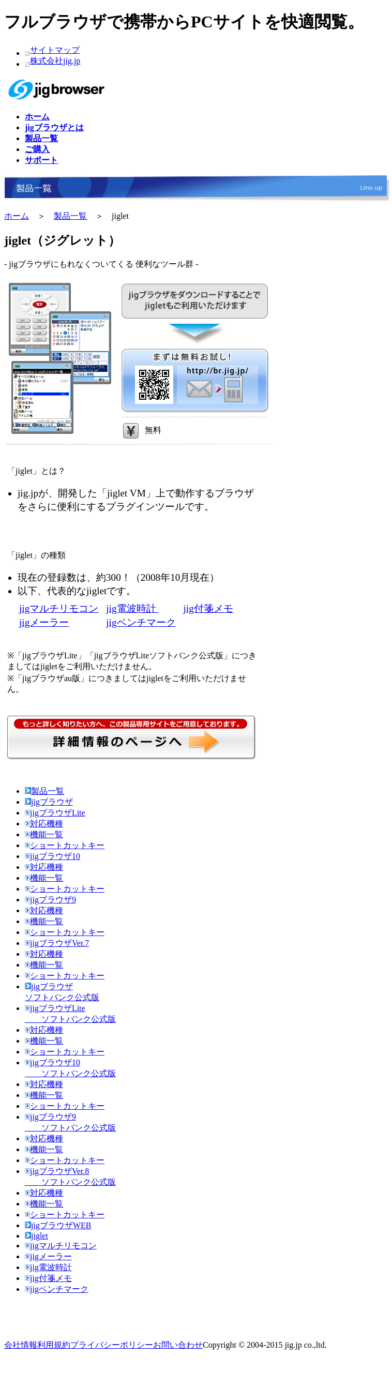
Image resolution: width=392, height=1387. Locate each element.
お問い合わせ (178, 1344)
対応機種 (44, 823)
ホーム (16, 216)
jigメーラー (44, 622)
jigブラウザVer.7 (57, 943)
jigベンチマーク (140, 622)
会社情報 (20, 1344)
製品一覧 (70, 216)
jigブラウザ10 (52, 856)
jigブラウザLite (55, 812)
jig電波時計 (132, 608)
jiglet (36, 1235)
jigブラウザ (49, 801)
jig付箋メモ (208, 608)
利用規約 (53, 1344)
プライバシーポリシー (111, 1344)
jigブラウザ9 (50, 899)
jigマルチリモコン (58, 608)
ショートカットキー (64, 845)
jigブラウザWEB (58, 1225)
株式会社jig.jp (55, 60)
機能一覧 (44, 834)
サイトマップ (55, 50)
